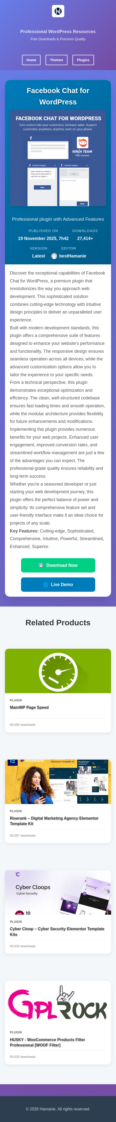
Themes (56, 60)
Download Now (57, 565)
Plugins (83, 60)
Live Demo (58, 584)
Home (31, 60)
